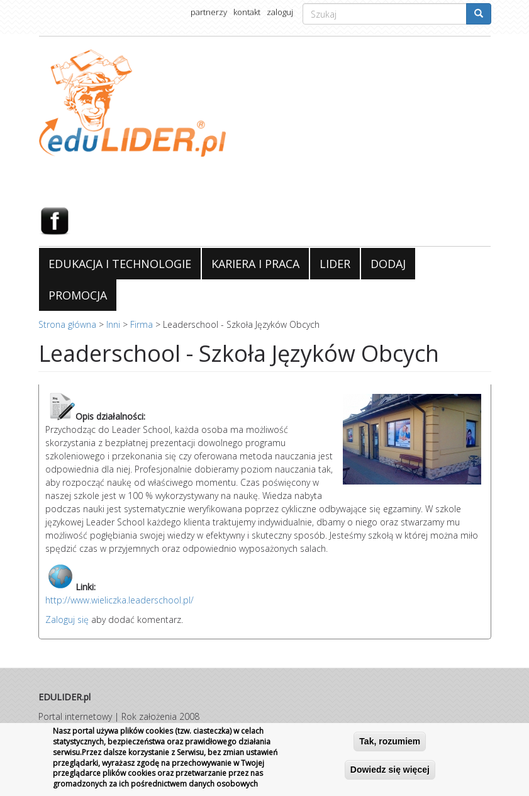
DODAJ (388, 263)
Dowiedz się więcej (390, 770)
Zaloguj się (67, 619)
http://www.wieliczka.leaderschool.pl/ (119, 600)
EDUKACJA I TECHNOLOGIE (119, 263)
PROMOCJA (77, 295)
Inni (113, 324)
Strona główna (67, 324)
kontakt (246, 12)
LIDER (335, 263)
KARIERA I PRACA (255, 263)
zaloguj (280, 12)
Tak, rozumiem (389, 741)
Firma (141, 324)
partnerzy (209, 12)
